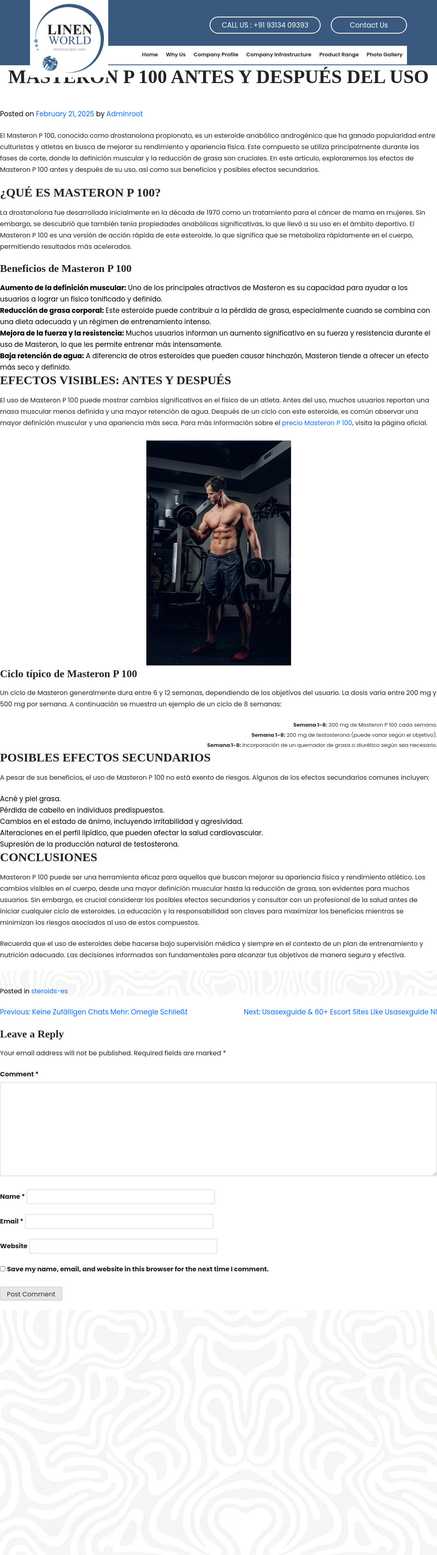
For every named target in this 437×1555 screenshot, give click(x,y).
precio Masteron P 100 (317, 423)
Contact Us (369, 25)
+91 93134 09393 (280, 25)
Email (12, 1221)
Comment (19, 1074)
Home (150, 54)
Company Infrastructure (279, 54)
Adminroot (125, 114)
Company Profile (216, 54)
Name (12, 1196)
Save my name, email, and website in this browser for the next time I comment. (137, 1269)
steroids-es (49, 991)
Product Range (339, 54)
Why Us (176, 54)
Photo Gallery (385, 54)
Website (14, 1246)
